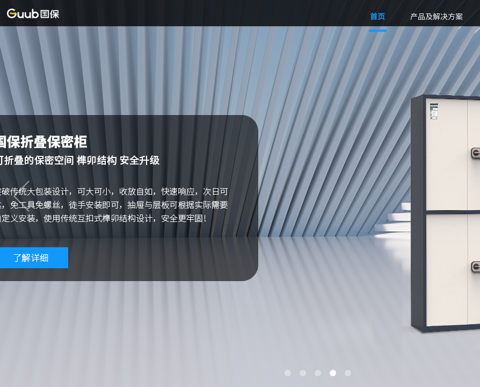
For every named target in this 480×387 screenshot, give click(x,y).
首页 (377, 16)
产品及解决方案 (436, 16)
